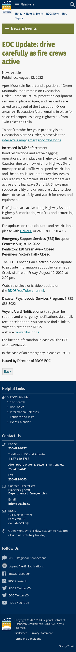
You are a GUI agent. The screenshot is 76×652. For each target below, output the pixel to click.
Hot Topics (17, 407)
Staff (27, 490)
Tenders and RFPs (22, 417)
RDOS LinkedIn (15, 581)
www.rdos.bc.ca (27, 332)
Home (18, 13)
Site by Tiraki (66, 646)
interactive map (14, 140)
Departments (17, 493)
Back (7, 371)
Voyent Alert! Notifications (23, 566)
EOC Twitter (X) (15, 595)
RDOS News (53, 13)
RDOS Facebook (16, 574)
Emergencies (38, 493)
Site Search (17, 402)
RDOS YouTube (15, 603)
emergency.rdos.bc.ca (44, 140)
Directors (14, 490)
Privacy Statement (42, 633)
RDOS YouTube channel (26, 290)
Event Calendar (20, 422)
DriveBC (26, 231)
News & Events (35, 13)
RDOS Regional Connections (24, 558)
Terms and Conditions (27, 638)
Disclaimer (20, 633)
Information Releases (24, 412)
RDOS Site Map (20, 397)
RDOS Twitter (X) (16, 588)
